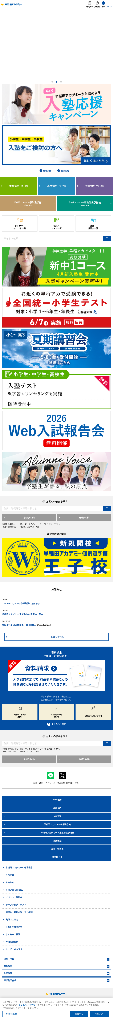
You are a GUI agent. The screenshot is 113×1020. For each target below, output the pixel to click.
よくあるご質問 (56, 724)
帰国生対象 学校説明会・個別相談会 (19, 625)
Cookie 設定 (11, 1014)
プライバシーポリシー (28, 1005)
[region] (56, 1009)
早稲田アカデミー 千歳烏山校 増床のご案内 (22, 614)
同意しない (99, 1014)
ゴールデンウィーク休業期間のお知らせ (21, 603)
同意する (79, 1014)
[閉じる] (108, 1002)
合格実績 (45, 170)
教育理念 (63, 170)
